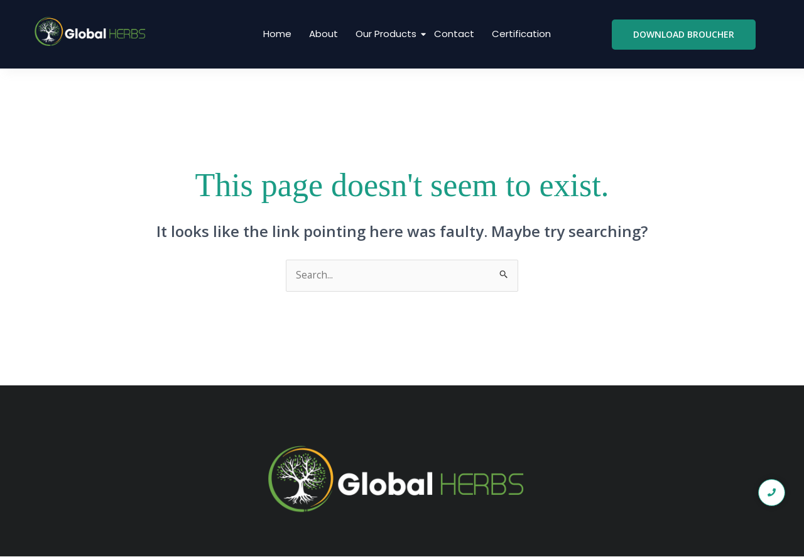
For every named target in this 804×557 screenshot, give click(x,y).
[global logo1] (92, 32)
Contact (454, 33)
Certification (521, 33)
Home (277, 33)
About (323, 33)
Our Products (387, 33)
